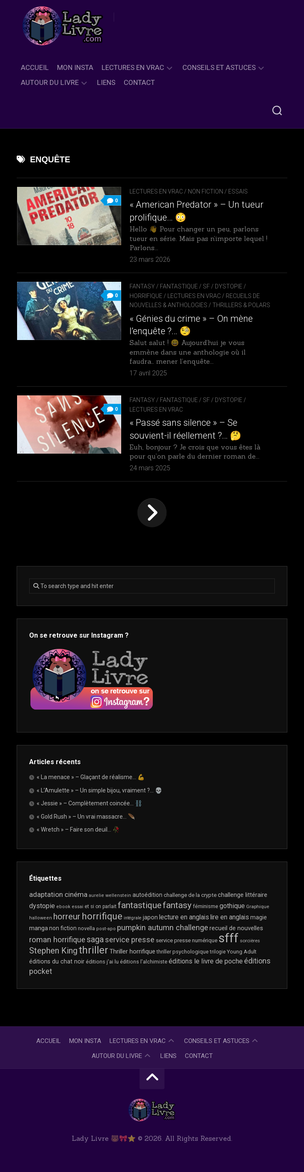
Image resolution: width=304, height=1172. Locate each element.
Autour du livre (50, 82)
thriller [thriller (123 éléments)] (93, 950)
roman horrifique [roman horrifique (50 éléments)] (57, 939)
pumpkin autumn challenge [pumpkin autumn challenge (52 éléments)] (162, 927)
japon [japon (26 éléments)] (150, 917)
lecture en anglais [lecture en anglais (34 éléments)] (184, 917)
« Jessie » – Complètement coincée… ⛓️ (89, 803)
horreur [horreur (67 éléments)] (66, 916)
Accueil (35, 67)
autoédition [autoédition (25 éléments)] (147, 894)
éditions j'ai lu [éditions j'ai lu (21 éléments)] (102, 961)
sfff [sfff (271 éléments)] (229, 938)
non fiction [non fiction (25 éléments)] (63, 928)
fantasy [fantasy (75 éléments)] (177, 905)
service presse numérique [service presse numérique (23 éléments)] (186, 940)
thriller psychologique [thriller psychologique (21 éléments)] (183, 952)
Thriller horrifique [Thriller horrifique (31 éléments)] (132, 951)
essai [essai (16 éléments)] (77, 906)
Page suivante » (152, 512)
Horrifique (146, 296)
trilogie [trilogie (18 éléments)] (218, 952)
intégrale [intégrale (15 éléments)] (133, 918)
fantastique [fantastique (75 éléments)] (140, 905)
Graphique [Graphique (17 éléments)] (257, 906)
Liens (106, 82)
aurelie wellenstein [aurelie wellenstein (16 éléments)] (110, 895)
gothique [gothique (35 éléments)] (232, 906)
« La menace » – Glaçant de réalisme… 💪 (91, 777)
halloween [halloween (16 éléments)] (40, 918)
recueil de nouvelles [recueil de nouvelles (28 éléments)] (236, 928)
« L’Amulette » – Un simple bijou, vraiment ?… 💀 (99, 790)
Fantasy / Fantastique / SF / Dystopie (186, 286)
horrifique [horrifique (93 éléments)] (102, 916)
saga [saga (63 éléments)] (95, 939)
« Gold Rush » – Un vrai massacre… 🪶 (86, 816)
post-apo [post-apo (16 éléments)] (106, 928)
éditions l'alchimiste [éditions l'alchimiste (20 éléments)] (143, 961)
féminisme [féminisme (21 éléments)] (205, 906)
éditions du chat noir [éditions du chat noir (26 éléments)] (57, 961)
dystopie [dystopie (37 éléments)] (42, 906)
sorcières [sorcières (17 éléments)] (250, 941)
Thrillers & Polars (241, 305)
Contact (139, 82)
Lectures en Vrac (133, 67)
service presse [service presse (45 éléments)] (129, 940)
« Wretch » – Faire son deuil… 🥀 (78, 829)
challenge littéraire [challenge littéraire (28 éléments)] (242, 895)
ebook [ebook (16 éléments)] (63, 906)
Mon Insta (75, 67)
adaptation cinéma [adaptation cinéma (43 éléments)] (58, 894)
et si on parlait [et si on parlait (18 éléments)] (101, 906)
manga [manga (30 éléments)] (38, 928)
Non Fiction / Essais (218, 191)
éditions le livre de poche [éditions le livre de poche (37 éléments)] (206, 961)
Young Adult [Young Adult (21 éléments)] (242, 952)
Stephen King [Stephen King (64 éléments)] (53, 951)
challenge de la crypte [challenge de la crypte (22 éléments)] (190, 895)
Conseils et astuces (219, 67)
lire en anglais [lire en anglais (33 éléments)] (229, 917)
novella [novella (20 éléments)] (86, 928)
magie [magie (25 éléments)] (258, 917)
